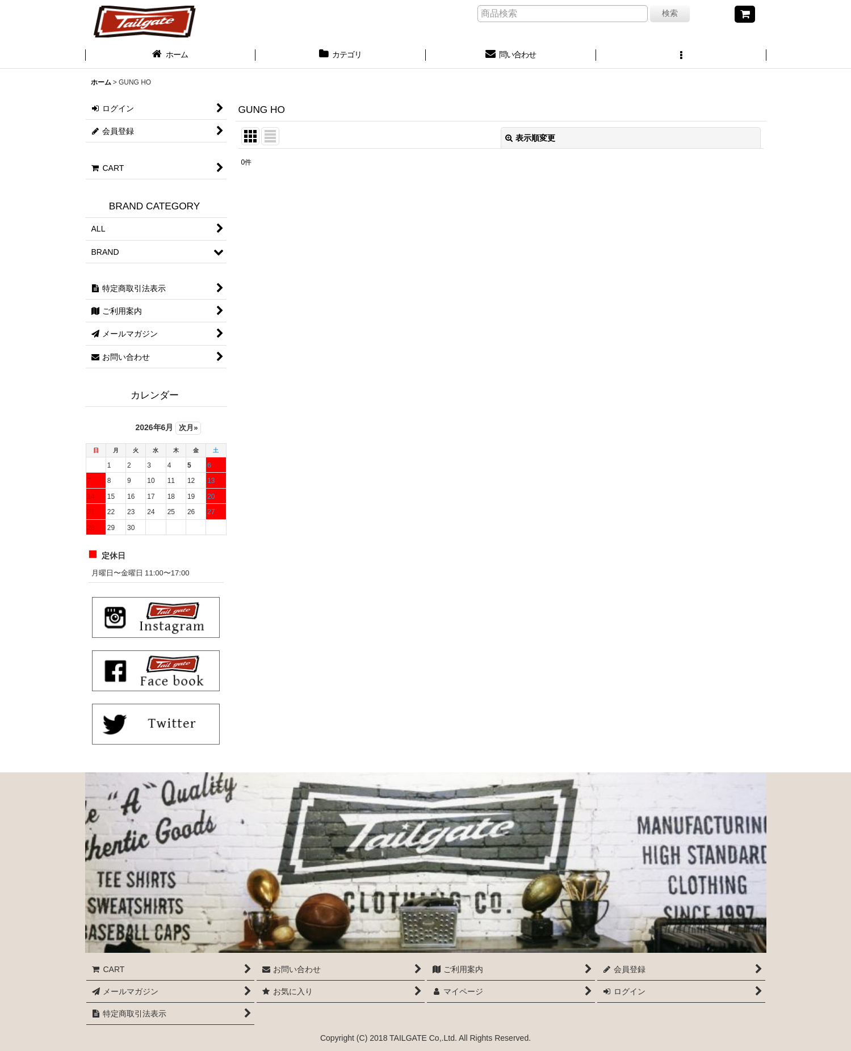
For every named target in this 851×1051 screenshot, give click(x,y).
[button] (681, 55)
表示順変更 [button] (530, 137)
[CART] (745, 14)
